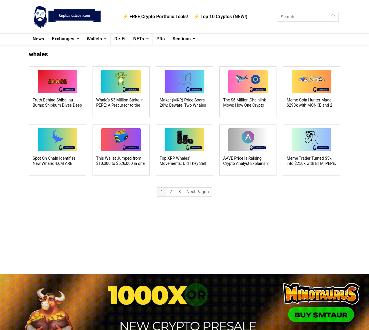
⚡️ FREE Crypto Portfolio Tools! (155, 16)
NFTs (138, 39)
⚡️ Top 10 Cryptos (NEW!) (220, 16)
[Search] (333, 17)
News (38, 39)
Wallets (94, 39)
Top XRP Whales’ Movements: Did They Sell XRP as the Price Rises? (183, 163)
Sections (182, 39)
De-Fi (119, 39)
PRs (161, 39)
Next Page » (198, 191)
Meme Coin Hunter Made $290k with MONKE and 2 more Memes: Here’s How (309, 105)
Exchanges (63, 39)
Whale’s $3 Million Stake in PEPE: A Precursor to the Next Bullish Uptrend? (120, 105)
